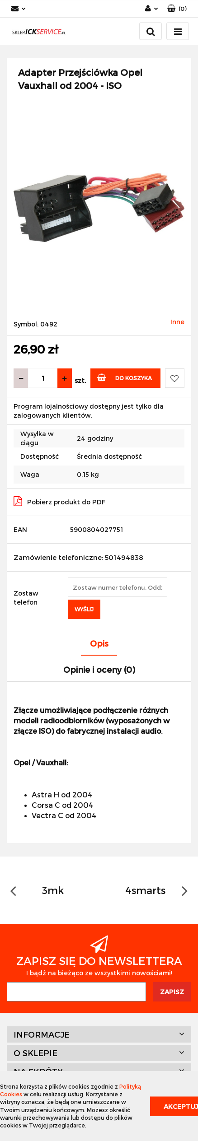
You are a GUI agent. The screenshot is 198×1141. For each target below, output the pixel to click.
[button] (177, 9)
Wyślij (84, 609)
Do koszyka (124, 377)
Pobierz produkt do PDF (59, 501)
